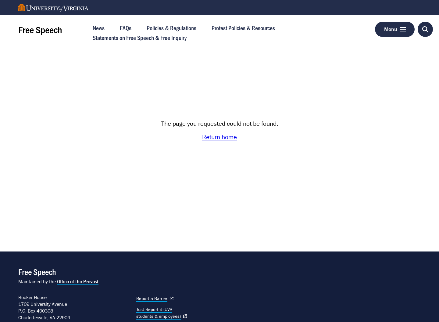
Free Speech (40, 29)
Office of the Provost (77, 281)
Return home (219, 137)
